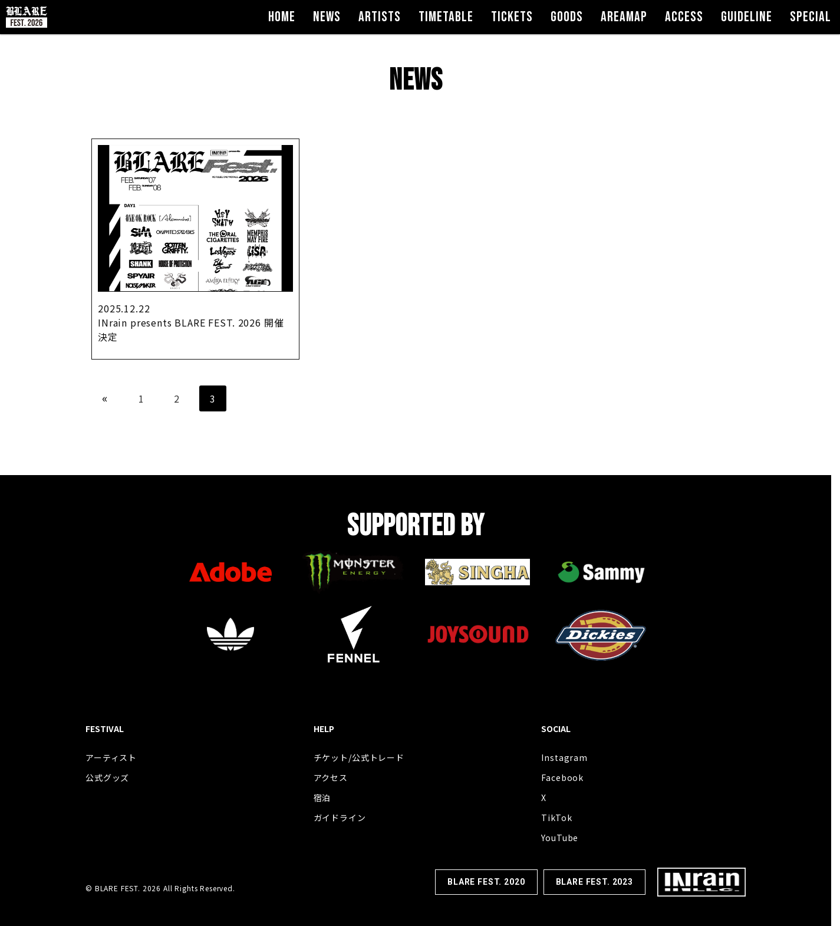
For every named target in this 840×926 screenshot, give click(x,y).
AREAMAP (624, 16)
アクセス (331, 777)
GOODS (567, 16)
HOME (281, 16)
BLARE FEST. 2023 (594, 882)
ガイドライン (340, 817)
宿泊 (322, 797)
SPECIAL (810, 16)
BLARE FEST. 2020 (486, 882)
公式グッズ (107, 777)
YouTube (559, 837)
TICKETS (512, 16)
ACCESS (684, 16)
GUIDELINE (746, 16)
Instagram (564, 757)
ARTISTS (379, 16)
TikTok (556, 817)
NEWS (327, 16)
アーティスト (111, 757)
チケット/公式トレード (359, 757)
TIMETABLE (446, 16)
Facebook (562, 777)
